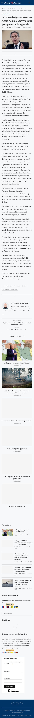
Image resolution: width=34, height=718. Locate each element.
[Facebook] (12, 703)
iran (25, 286)
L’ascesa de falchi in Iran (17, 506)
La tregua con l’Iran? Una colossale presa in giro (17, 421)
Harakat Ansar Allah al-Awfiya (12, 286)
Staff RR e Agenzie (20, 573)
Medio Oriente (11, 8)
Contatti (6, 710)
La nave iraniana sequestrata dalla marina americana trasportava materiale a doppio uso (23, 583)
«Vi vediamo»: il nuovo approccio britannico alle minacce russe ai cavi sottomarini (22, 556)
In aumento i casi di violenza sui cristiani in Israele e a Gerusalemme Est (23, 569)
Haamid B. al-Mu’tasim (13, 27)
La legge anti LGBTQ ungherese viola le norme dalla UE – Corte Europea (23, 542)
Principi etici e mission (17, 712)
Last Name (7, 678)
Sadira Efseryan (19, 547)
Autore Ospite (19, 561)
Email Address (8, 664)
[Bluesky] (21, 703)
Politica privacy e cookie (23, 710)
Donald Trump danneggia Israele (17, 448)
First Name (7, 671)
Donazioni (12, 710)
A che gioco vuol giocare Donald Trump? (17, 363)
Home (3, 8)
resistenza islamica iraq (10, 289)
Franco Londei (19, 534)
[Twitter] (17, 703)
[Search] (32, 2)
